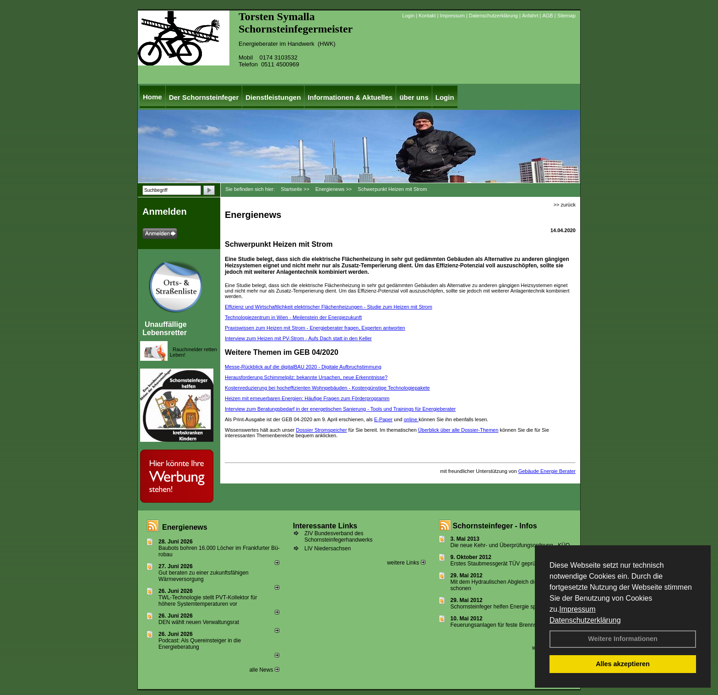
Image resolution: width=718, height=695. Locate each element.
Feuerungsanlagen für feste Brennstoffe (499, 625)
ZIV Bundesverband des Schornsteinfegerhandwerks (339, 536)
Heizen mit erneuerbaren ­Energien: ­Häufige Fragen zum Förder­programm (307, 398)
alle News (264, 670)
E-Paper (383, 419)
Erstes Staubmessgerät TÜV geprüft (495, 563)
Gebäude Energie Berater (547, 471)
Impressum (577, 609)
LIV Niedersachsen (328, 548)
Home (152, 97)
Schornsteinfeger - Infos (495, 526)
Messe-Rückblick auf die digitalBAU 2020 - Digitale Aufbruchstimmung (303, 366)
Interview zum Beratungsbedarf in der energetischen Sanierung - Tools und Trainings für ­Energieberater (340, 409)
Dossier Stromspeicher (321, 430)
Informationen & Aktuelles (350, 97)
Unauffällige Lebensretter (164, 328)
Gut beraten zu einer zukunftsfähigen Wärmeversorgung (203, 576)
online (411, 419)
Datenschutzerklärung (585, 620)
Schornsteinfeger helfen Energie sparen (499, 606)
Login (408, 15)
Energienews (184, 527)
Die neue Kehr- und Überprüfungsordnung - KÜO (510, 545)
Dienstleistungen (273, 97)
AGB (547, 15)
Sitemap (566, 15)
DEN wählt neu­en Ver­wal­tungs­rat (198, 622)
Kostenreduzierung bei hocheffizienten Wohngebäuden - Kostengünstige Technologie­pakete (327, 388)
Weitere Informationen (623, 638)
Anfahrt (530, 15)
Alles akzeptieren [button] (623, 664)
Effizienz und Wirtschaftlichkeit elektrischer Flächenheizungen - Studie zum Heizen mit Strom (328, 306)
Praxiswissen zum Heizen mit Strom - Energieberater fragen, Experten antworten (315, 328)
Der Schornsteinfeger (204, 97)
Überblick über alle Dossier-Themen (458, 430)
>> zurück (565, 204)
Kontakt (427, 15)
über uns (413, 97)
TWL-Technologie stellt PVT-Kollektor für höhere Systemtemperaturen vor (207, 600)
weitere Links (406, 562)
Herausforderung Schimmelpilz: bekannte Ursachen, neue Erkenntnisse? (306, 377)
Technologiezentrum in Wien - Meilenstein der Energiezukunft (293, 317)
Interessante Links (325, 526)
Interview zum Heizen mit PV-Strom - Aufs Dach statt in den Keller (298, 338)
